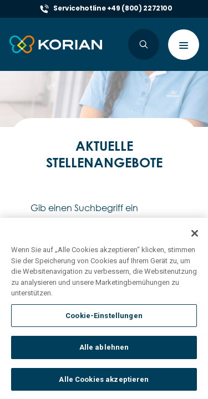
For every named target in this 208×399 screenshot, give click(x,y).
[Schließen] (194, 241)
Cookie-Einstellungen (104, 324)
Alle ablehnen (104, 356)
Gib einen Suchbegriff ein (84, 207)
